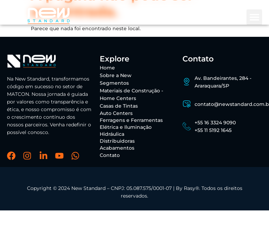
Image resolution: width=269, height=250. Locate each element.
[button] (254, 17)
